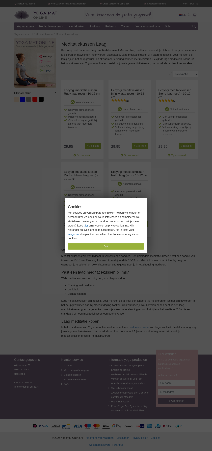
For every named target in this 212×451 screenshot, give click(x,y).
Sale (168, 26)
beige (17, 99)
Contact (68, 365)
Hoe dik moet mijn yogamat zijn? (128, 383)
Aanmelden (176, 400)
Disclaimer (122, 437)
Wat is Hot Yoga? (120, 401)
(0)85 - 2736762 (188, 3)
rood (35, 99)
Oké (106, 246)
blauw (23, 99)
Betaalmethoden (72, 375)
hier (86, 225)
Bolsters (110, 26)
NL (182, 14)
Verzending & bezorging (76, 370)
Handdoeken (76, 26)
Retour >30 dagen (24, 3)
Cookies (155, 437)
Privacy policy (140, 437)
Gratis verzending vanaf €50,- (115, 3)
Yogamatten (24, 26)
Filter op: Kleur (22, 93)
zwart (41, 99)
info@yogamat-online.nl (26, 386)
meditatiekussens (139, 327)
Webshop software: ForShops (106, 444)
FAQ (66, 384)
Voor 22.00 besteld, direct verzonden (67, 3)
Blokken (95, 26)
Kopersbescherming (155, 3)
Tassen (125, 26)
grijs (29, 99)
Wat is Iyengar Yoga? (122, 388)
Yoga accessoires (146, 26)
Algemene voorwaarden (100, 437)
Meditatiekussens (50, 26)
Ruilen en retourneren (75, 379)
